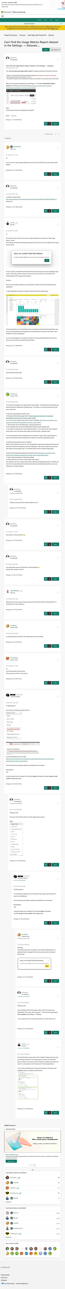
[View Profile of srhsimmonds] (13, 394)
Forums (22, 35)
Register (39, 20)
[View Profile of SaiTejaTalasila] (17, 146)
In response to (16, 493)
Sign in (45, 20)
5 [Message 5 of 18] (22, 1028)
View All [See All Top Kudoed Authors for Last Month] (8, 1237)
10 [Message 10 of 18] (11, 609)
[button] (46, 49)
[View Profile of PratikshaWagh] (14, 658)
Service (51, 35)
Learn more (5, 6)
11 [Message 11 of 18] (11, 575)
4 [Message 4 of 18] (18, 919)
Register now (54, 28)
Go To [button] (56, 20)
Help (51, 20)
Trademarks (4, 1280)
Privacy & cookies (5, 1274)
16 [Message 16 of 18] (11, 345)
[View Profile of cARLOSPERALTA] (14, 590)
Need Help (13, 115)
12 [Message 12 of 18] (11, 540)
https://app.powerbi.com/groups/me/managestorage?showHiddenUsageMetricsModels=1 (31, 199)
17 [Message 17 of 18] (11, 207)
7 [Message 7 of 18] (22, 977)
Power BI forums (10, 35)
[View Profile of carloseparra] (13, 625)
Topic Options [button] (55, 49)
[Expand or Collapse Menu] (2, 16)
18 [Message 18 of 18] (11, 170)
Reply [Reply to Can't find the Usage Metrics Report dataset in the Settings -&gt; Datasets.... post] (55, 123)
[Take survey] (11, 1161)
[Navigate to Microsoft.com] (5, 12)
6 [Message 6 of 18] (22, 1108)
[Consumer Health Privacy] (22, 1283)
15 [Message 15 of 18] (11, 378)
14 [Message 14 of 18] (15, 508)
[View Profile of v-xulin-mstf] (19, 694)
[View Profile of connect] (12, 222)
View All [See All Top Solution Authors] (8, 1202)
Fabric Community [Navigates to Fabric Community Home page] (19, 12)
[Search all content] (42, 23)
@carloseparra (18, 602)
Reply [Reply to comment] (55, 174)
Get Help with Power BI (37, 35)
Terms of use (4, 1277)
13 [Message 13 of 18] (11, 473)
